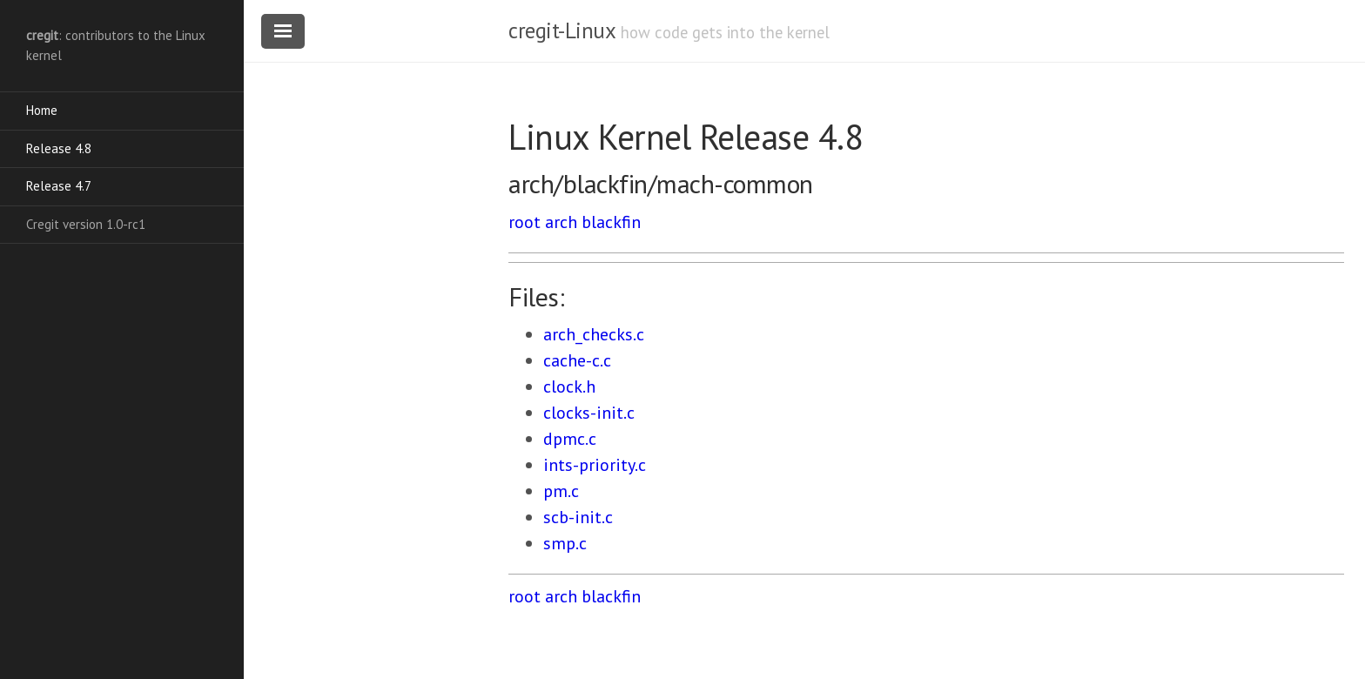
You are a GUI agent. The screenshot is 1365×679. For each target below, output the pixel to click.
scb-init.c (578, 517)
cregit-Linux (561, 30)
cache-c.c (577, 360)
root (524, 222)
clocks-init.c (589, 412)
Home (41, 110)
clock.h (569, 386)
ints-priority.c (594, 465)
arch (561, 222)
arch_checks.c (593, 334)
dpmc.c (569, 438)
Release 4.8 (58, 148)
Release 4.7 (58, 186)
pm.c (561, 491)
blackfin (611, 222)
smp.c (565, 543)
